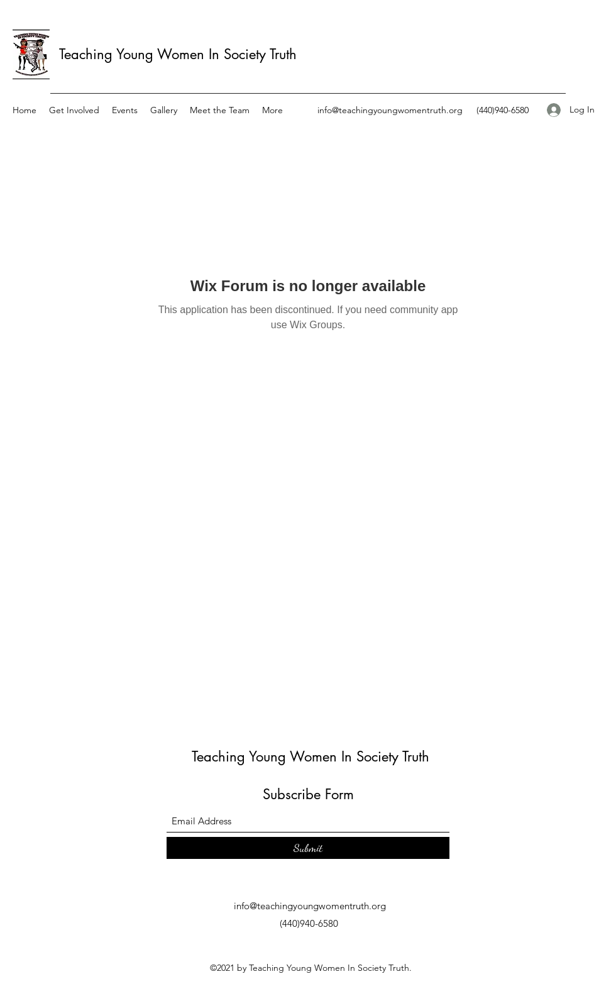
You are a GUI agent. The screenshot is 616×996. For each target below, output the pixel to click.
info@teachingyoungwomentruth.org (390, 110)
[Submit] (308, 848)
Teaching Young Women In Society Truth (178, 54)
